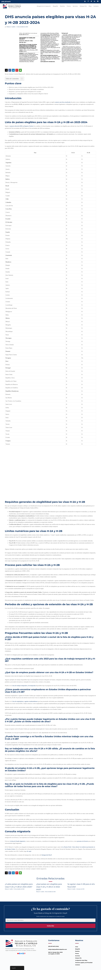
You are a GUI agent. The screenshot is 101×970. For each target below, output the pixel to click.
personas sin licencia (82, 841)
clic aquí (29, 851)
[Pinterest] (97, 1)
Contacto (96, 6)
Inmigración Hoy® (47, 855)
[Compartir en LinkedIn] (13, 70)
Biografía (55, 6)
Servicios (75, 6)
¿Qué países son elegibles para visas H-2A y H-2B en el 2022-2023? (49, 886)
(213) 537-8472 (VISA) (53, 946)
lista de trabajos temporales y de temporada (24, 685)
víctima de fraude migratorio (17, 841)
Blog (90, 6)
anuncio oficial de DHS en (21, 126)
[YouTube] (85, 1)
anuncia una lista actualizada (62, 102)
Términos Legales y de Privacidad (83, 962)
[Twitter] (91, 1)
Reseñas (62, 6)
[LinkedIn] (94, 1)
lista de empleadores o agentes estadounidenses (25, 701)
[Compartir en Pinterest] (16, 70)
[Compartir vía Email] (20, 70)
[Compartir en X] (6, 70)
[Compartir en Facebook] (9, 70)
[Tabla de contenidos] (21, 78)
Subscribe (50, 926)
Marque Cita (83, 6)
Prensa (69, 6)
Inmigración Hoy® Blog (81, 960)
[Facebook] (88, 1)
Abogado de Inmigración (44, 6)
